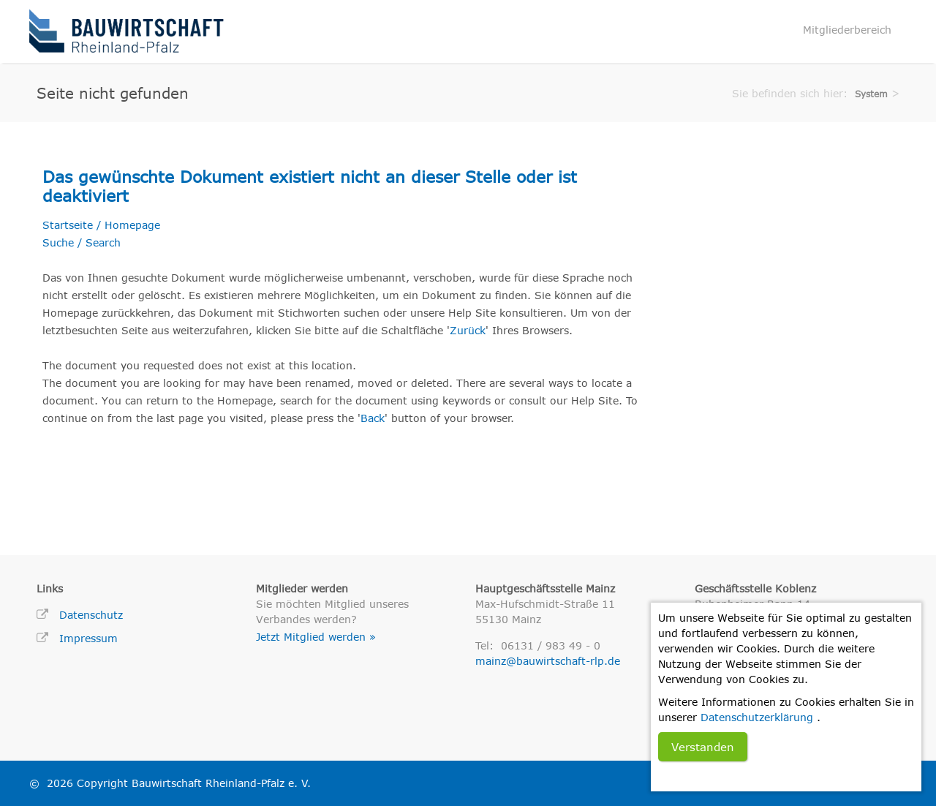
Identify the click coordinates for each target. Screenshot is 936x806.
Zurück (468, 330)
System (871, 93)
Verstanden (702, 746)
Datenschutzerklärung (757, 717)
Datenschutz (91, 615)
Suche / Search (81, 242)
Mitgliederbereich (847, 29)
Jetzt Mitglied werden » (316, 636)
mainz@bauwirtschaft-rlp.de (547, 661)
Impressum (88, 638)
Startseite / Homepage (101, 225)
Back (373, 418)
